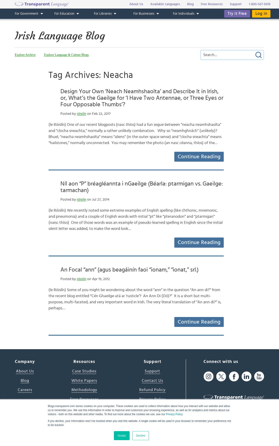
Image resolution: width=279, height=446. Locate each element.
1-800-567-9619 (259, 4)
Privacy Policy (174, 414)
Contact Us (152, 381)
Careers (25, 390)
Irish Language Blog (60, 35)
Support (152, 371)
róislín (81, 113)
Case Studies (84, 371)
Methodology (84, 390)
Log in (261, 13)
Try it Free (237, 13)
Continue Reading (199, 156)
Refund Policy (152, 390)
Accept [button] (122, 435)
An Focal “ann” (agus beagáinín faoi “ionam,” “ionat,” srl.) (129, 270)
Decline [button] (140, 435)
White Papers (84, 381)
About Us (25, 371)
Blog (25, 381)
